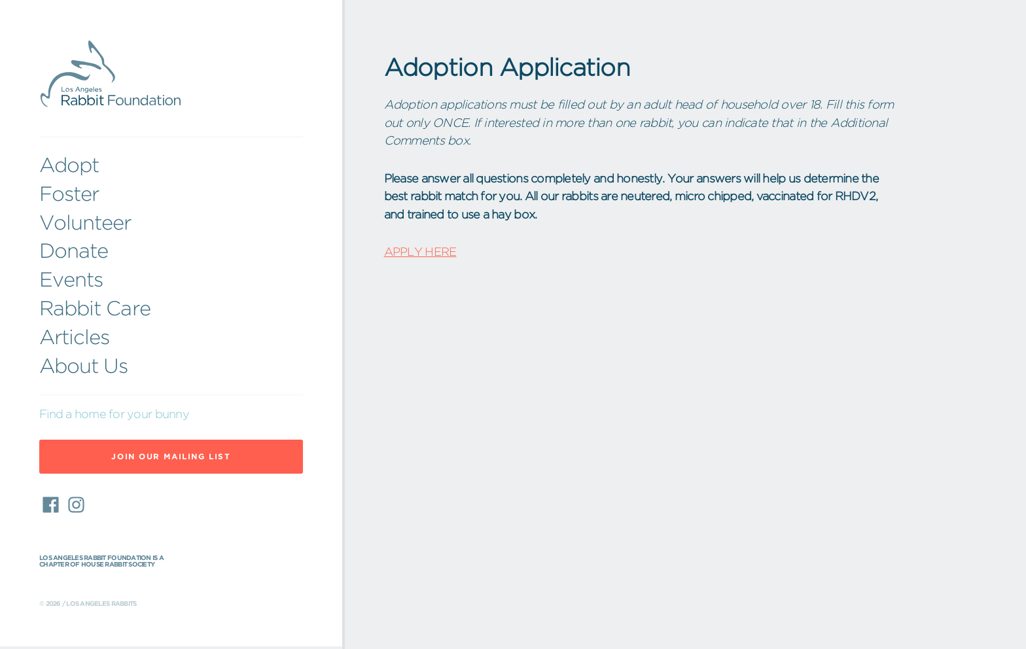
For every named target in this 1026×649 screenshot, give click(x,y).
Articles (74, 337)
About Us (83, 366)
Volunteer (85, 222)
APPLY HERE (420, 251)
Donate (73, 250)
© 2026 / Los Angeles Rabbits (87, 604)
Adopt (69, 165)
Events (71, 279)
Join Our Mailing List (170, 456)
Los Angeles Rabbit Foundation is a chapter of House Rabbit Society (101, 561)
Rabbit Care (94, 308)
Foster (69, 194)
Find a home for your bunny (114, 413)
